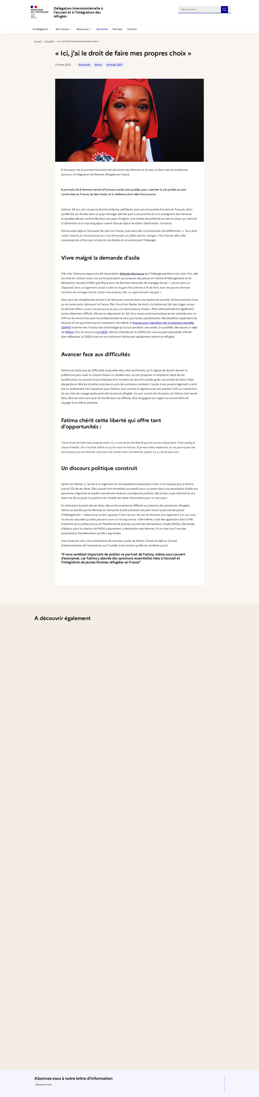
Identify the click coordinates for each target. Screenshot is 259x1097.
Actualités (102, 29)
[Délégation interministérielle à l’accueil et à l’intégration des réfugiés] (72, 12)
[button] (204, 9)
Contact (132, 29)
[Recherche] (204, 9)
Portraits (117, 29)
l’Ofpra (69, 332)
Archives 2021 (114, 64)
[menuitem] (204, 9)
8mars (98, 64)
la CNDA (102, 332)
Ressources (84, 29)
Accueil (37, 41)
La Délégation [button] (42, 29)
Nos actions (64, 29)
